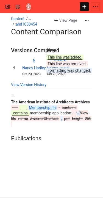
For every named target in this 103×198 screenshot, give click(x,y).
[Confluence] (28, 6)
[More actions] (87, 20)
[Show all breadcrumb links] (29, 18)
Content (17, 18)
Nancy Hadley (34, 68)
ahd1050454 (26, 24)
